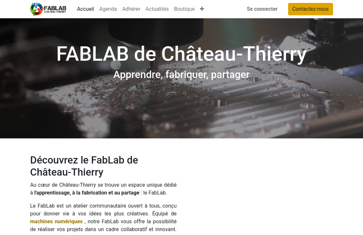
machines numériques (56, 221)
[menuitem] (85, 9)
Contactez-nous (310, 9)
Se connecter (262, 9)
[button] (202, 9)
